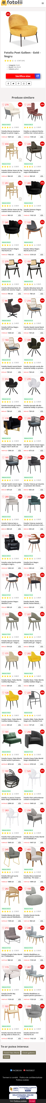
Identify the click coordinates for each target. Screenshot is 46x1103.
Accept (32, 1101)
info (19, 137)
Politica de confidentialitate (31, 1077)
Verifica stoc (27, 76)
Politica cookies (22, 1080)
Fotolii (6, 1057)
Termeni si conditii (10, 1077)
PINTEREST (29, 1070)
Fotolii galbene (28, 1052)
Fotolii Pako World (11, 1052)
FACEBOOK (16, 1070)
